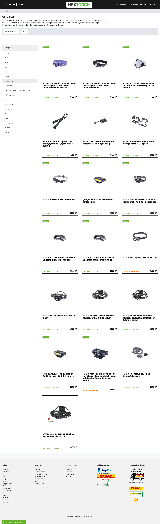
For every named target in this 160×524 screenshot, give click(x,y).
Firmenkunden (40, 472)
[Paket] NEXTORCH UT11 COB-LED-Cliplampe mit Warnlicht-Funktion (98, 201)
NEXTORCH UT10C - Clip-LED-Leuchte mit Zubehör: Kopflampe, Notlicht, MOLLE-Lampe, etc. (139, 143)
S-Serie (5, 486)
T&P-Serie (7, 490)
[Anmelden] (121, 4)
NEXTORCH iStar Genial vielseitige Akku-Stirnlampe (59, 200)
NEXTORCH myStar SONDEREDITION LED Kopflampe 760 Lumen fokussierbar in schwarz (58, 435)
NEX (4, 493)
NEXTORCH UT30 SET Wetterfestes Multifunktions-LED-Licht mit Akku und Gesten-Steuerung (59, 259)
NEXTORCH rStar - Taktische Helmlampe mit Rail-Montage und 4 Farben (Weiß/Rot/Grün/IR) (98, 143)
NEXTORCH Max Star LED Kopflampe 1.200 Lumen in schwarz (59, 317)
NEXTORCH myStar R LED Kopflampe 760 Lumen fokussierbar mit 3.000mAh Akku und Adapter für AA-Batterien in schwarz (139, 318)
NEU (5, 474)
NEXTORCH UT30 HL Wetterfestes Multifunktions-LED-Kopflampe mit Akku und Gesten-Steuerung (99, 259)
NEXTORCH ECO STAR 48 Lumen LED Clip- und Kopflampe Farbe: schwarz (136, 375)
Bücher (5, 469)
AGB (36, 481)
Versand (69, 469)
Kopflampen (7, 483)
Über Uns (38, 469)
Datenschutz (39, 483)
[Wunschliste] (133, 4)
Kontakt (21, 5)
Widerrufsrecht (40, 476)
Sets (4, 476)
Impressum (39, 479)
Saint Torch (7, 488)
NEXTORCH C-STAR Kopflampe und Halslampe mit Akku (140, 258)
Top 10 (5, 479)
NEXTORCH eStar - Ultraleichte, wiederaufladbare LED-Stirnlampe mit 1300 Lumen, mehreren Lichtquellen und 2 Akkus (99, 86)
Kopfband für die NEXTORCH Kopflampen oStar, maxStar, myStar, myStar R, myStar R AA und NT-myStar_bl (58, 144)
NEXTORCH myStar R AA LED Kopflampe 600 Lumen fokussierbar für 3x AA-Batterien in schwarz (98, 317)
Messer (6, 502)
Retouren (69, 472)
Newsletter (70, 474)
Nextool (6, 500)
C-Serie (5, 481)
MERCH (6, 472)
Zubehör (6, 495)
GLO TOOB (7, 497)
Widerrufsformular (41, 474)
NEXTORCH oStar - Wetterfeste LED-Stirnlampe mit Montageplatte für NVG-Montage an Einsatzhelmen (139, 201)
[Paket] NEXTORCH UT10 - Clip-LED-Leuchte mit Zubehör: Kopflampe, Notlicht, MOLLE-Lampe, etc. (58, 375)
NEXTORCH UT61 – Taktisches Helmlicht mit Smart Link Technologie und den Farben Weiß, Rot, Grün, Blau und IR (139, 86)
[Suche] (143, 4)
